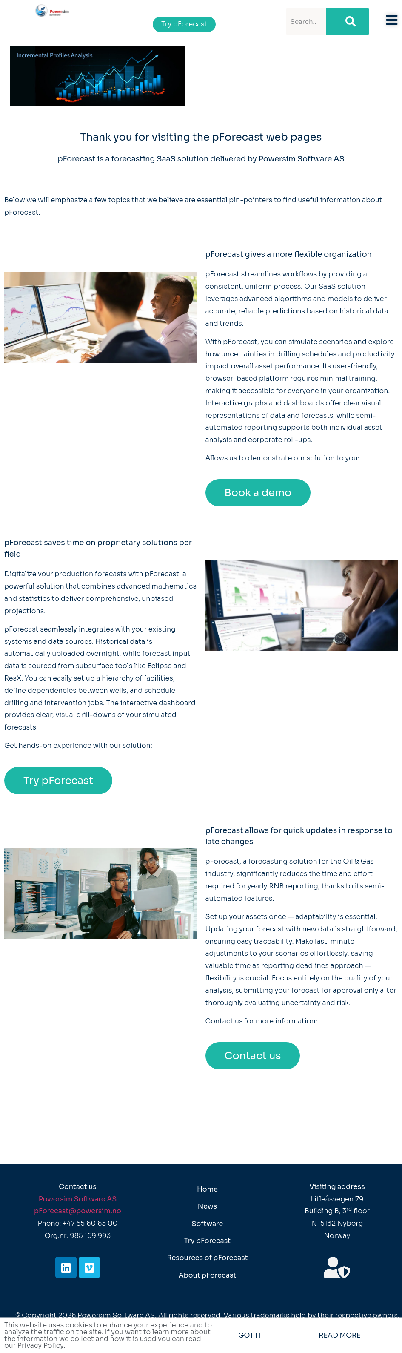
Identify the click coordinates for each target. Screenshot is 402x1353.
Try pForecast (207, 1240)
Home (207, 1189)
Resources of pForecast (207, 1257)
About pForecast (208, 1275)
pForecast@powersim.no (77, 1210)
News (207, 1206)
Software (207, 1223)
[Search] (347, 21)
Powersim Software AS (78, 1199)
